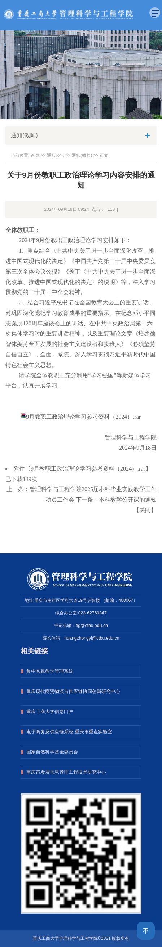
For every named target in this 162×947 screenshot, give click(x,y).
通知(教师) (82, 155)
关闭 (145, 510)
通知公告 (55, 155)
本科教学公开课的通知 (128, 500)
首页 (35, 155)
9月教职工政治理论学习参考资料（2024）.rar (83, 417)
